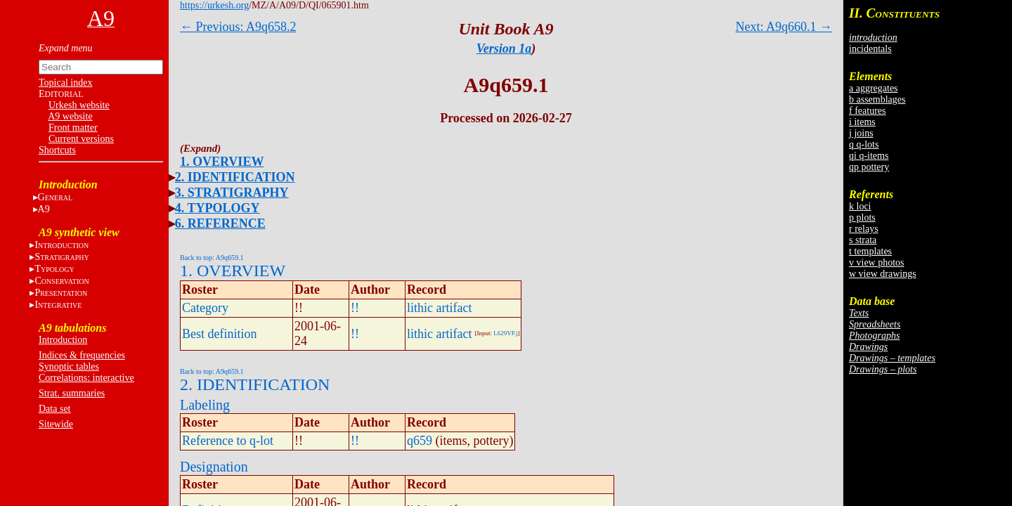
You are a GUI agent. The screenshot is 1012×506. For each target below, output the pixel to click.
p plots (862, 217)
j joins (861, 133)
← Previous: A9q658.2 (238, 27)
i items (862, 122)
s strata (862, 240)
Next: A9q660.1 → (784, 27)
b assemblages (877, 99)
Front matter (73, 127)
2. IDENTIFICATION (235, 177)
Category (205, 308)
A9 (44, 209)
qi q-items (868, 155)
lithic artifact (439, 308)
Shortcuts (57, 150)
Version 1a (504, 48)
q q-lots (863, 144)
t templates (870, 251)
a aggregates (873, 88)
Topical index (65, 82)
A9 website (70, 116)
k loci (860, 206)
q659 (419, 441)
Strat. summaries (72, 393)
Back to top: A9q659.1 (212, 257)
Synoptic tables (69, 366)
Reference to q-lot (227, 441)
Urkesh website (79, 105)
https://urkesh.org (214, 5)
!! (355, 308)
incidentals (870, 49)
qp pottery (869, 167)
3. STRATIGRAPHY (232, 193)
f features (867, 110)
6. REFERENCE (220, 223)
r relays (863, 228)
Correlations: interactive (86, 377)
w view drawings (882, 273)
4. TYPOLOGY (217, 208)
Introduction (63, 340)
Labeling (205, 405)
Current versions (81, 139)
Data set (54, 408)
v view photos (876, 262)
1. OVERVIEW (222, 162)
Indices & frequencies (82, 355)
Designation (214, 466)
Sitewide (56, 424)
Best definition (219, 334)
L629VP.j (505, 333)
